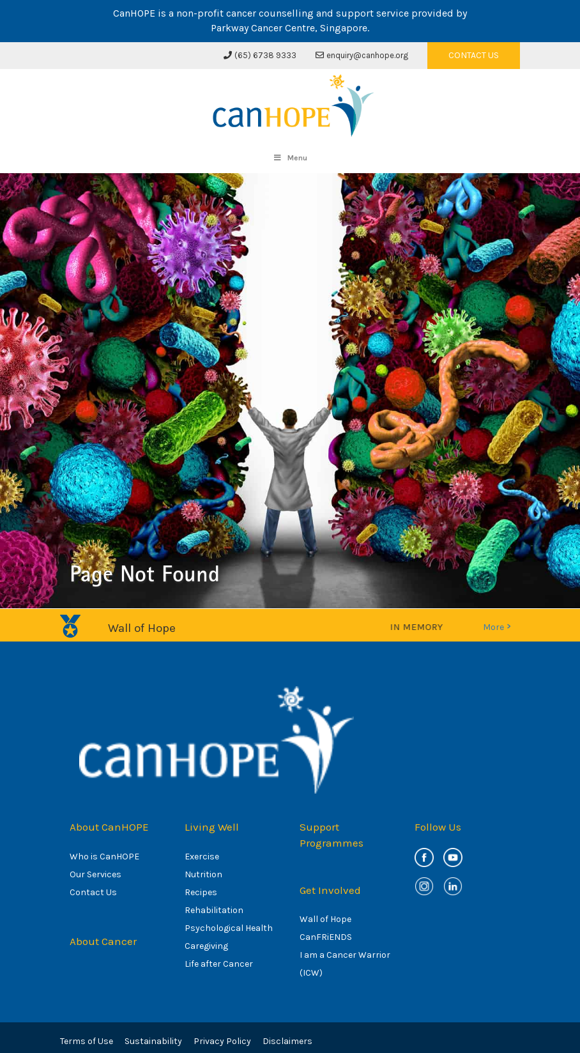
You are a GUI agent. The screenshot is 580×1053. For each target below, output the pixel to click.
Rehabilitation (214, 910)
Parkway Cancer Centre (263, 28)
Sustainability (153, 1041)
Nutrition (203, 874)
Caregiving (206, 946)
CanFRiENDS (326, 937)
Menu (290, 157)
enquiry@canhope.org (362, 55)
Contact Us (93, 892)
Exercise (202, 856)
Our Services (95, 874)
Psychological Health (229, 928)
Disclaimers (287, 1041)
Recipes (201, 892)
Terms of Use (86, 1041)
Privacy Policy (222, 1041)
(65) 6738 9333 (260, 55)
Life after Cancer (219, 963)
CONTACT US (473, 55)
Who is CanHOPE (104, 856)
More (496, 627)
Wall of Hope (325, 919)
